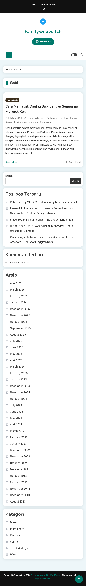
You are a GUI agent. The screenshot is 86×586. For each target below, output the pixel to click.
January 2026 (18, 302)
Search (9, 176)
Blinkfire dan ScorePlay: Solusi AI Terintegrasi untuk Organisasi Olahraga (41, 228)
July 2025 (16, 341)
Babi (60, 118)
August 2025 (18, 334)
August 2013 (18, 501)
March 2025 (17, 366)
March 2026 (17, 289)
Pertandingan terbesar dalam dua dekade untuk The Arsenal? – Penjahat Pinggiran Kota (41, 240)
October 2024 (18, 398)
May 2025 (16, 353)
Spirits (14, 541)
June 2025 (16, 347)
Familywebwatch (43, 31)
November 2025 (20, 315)
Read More (11, 162)
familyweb (33, 118)
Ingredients (12, 100)
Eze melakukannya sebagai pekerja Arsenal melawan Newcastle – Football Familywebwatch (42, 211)
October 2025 (18, 321)
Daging (73, 118)
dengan (9, 122)
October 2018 (18, 475)
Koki (16, 122)
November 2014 (20, 488)
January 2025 (18, 379)
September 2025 (20, 328)
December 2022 (20, 450)
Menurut (35, 122)
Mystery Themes (42, 579)
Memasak (25, 122)
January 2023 (18, 443)
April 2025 (16, 360)
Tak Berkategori (19, 548)
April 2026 (16, 283)
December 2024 (20, 386)
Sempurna (45, 122)
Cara (66, 118)
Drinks (14, 522)
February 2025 (19, 373)
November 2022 (20, 456)
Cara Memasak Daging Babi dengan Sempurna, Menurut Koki (42, 109)
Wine (13, 554)
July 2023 (16, 405)
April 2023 (16, 424)
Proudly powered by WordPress (46, 575)
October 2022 (18, 463)
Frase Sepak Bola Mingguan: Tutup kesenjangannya (41, 219)
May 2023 (16, 418)
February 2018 (19, 482)
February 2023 (19, 437)
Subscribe (43, 41)
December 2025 (20, 309)
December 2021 (20, 469)
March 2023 (17, 430)
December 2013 (20, 495)
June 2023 (16, 411)
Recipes (15, 535)
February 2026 (19, 296)
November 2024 (20, 392)
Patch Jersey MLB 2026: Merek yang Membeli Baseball (43, 202)
